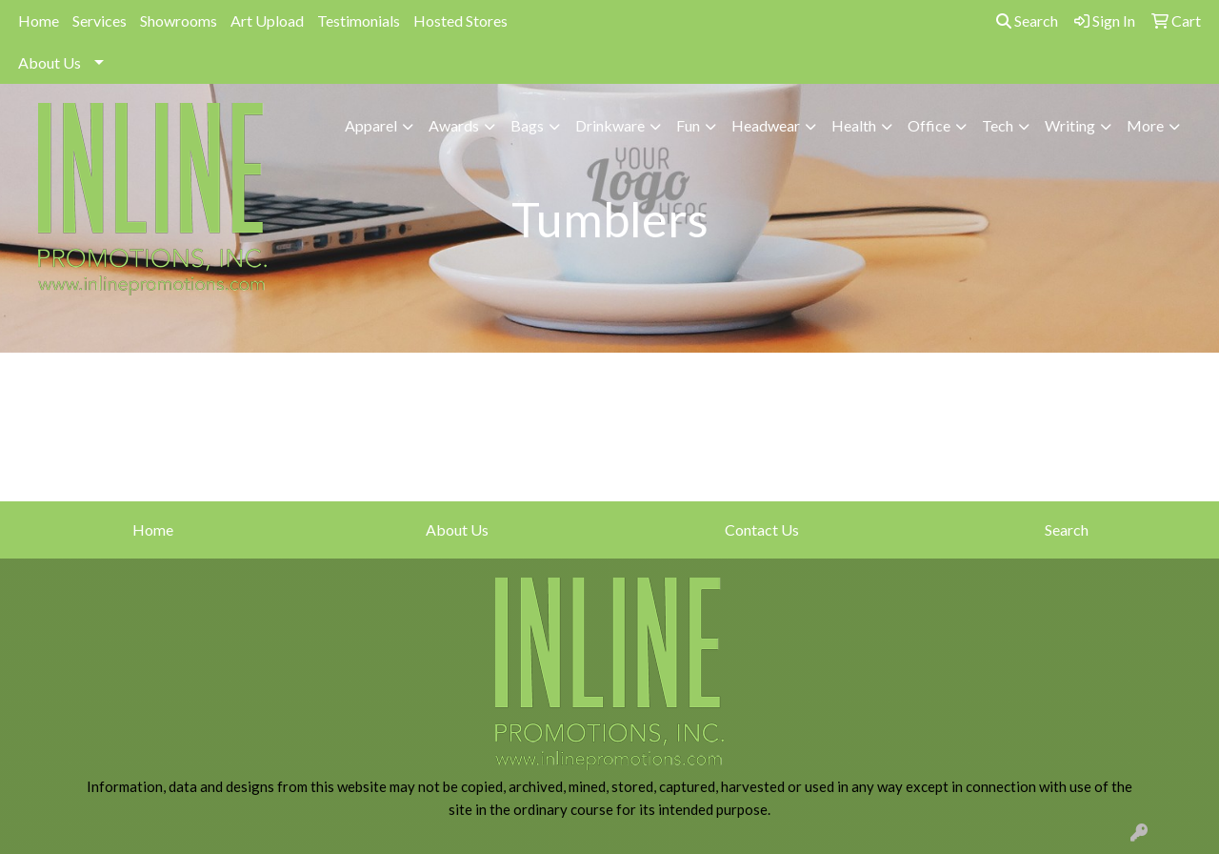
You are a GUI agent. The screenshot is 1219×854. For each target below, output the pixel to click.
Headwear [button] (765, 125)
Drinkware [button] (610, 125)
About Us (49, 62)
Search (1027, 20)
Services (99, 20)
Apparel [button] (371, 125)
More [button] (1145, 125)
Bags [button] (527, 125)
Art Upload (267, 20)
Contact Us (762, 529)
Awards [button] (454, 125)
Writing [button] (1070, 125)
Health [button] (853, 125)
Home (38, 20)
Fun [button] (688, 125)
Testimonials (358, 20)
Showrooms (178, 20)
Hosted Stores (460, 20)
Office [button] (929, 125)
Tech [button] (997, 125)
